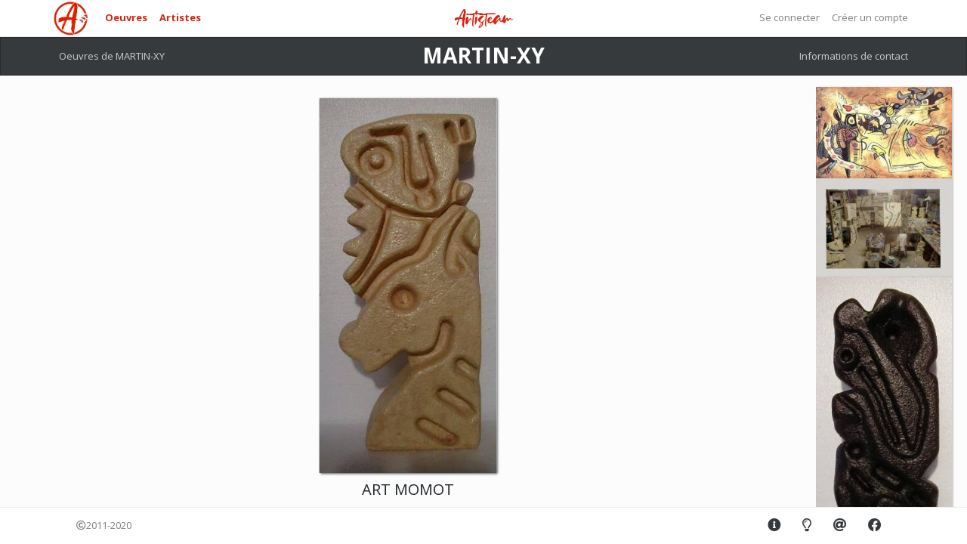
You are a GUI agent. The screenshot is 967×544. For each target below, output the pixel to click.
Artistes (180, 17)
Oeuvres (126, 17)
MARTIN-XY (483, 55)
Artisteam (483, 19)
